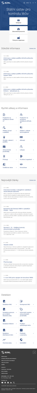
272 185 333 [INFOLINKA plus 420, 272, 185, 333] (10, 376)
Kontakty (3, 367)
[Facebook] (5, 382)
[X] (14, 382)
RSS (11, 389)
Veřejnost (18, 21)
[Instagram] (8, 382)
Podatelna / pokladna (6, 369)
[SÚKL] (6, 3)
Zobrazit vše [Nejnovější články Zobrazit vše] (32, 180)
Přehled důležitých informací (8, 360)
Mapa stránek (4, 371)
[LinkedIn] (11, 382)
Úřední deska (4, 356)
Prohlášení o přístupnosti (16, 388)
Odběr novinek (4, 373)
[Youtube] (2, 382)
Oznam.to (8, 389)
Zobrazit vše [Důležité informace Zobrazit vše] (32, 48)
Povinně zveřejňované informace (8, 358)
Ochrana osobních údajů (6, 388)
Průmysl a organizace (19, 38)
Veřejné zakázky (5, 362)
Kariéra (3, 364)
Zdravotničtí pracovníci (18, 30)
